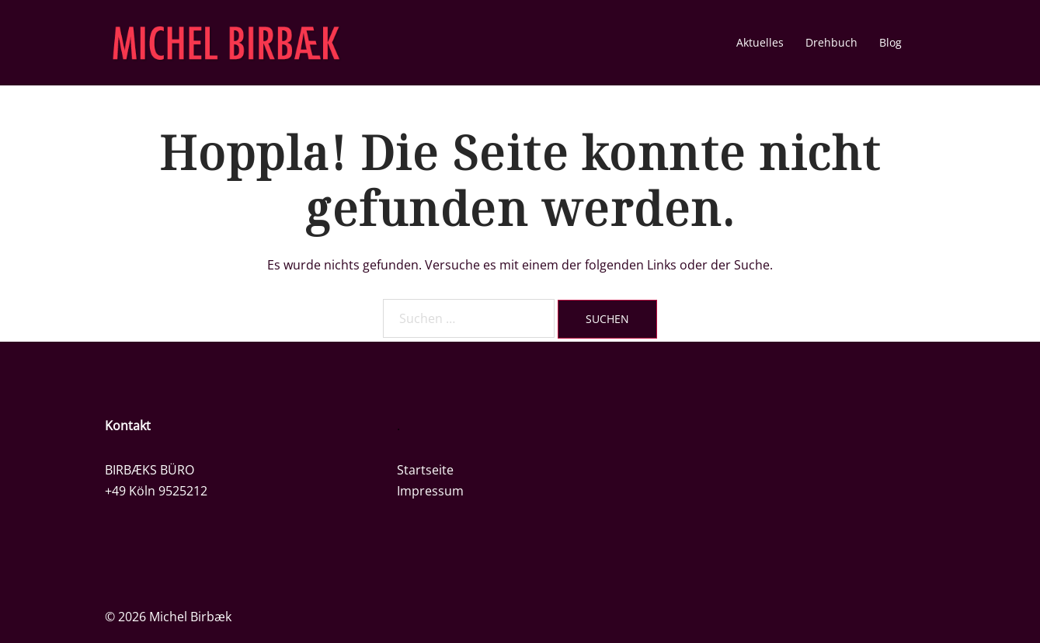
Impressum (430, 490)
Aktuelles (760, 42)
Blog (890, 42)
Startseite (425, 469)
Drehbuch (831, 42)
